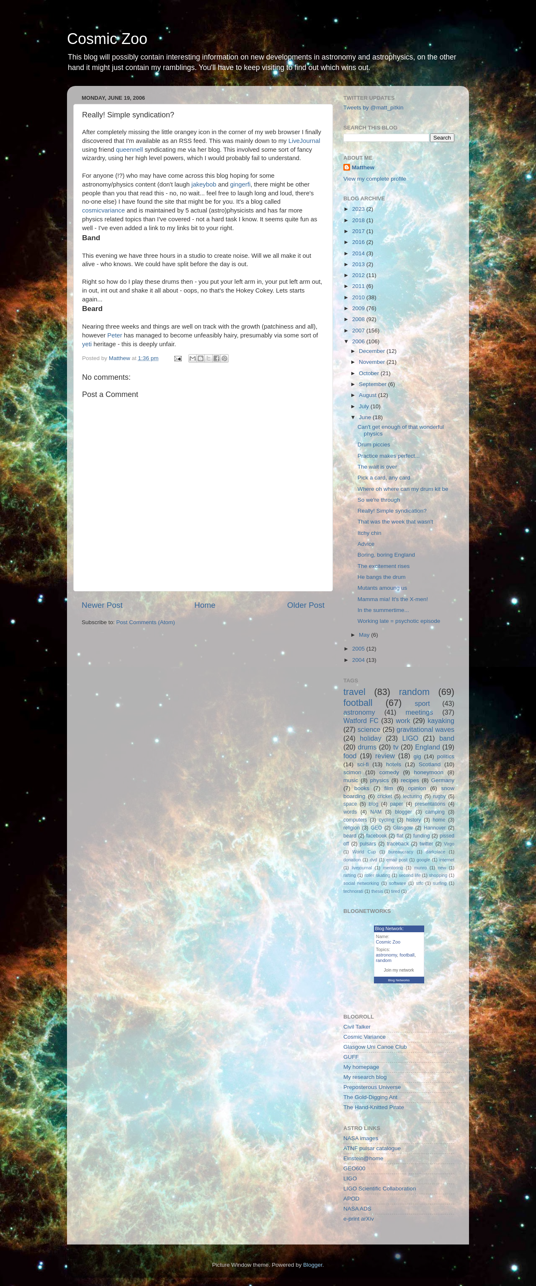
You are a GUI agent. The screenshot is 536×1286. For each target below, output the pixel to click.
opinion (417, 788)
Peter (114, 335)
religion (351, 828)
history (413, 820)
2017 (359, 231)
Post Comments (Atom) (145, 622)
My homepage (361, 1067)
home (439, 820)
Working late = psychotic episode (399, 621)
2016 (359, 242)
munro (420, 867)
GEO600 (354, 1168)
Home (204, 605)
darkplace (436, 851)
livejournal (362, 867)
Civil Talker (357, 1027)
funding (421, 836)
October (370, 373)
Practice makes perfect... (389, 456)
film (388, 788)
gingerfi (240, 184)
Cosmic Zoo (107, 38)
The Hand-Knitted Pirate (373, 1107)
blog (374, 804)
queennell (129, 149)
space (350, 804)
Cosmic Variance (364, 1037)
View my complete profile (374, 179)
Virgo (449, 843)
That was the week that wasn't (395, 522)
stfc (419, 883)
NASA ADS (357, 1209)
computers (355, 820)
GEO (376, 828)
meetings (419, 712)
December (373, 351)
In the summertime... (383, 610)
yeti (87, 344)
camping (435, 812)
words (350, 812)
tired (395, 891)
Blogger (312, 1265)
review (385, 756)
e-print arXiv (358, 1219)
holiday (370, 738)
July (365, 406)
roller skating (377, 875)
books (361, 788)
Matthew (363, 167)
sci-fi (363, 764)
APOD (351, 1198)
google (423, 859)
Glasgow (402, 828)
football (358, 702)
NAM (375, 812)
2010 (359, 297)
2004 (359, 660)
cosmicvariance (103, 210)
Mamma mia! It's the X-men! (393, 599)
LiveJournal (304, 140)
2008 (359, 319)
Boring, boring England (386, 555)
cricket (384, 796)
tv (396, 747)
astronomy (359, 712)
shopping (438, 875)
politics (445, 756)
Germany (442, 780)
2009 (359, 308)
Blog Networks (399, 980)
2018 (359, 220)
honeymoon (428, 772)
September (373, 384)
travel (354, 692)
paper (396, 804)
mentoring (393, 867)
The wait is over (377, 467)
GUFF (351, 1057)
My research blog (365, 1077)
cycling (386, 820)
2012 (359, 275)
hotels (393, 764)
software (397, 883)
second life (409, 875)
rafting (349, 875)
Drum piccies (374, 444)
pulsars (368, 844)
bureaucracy (400, 851)
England (427, 747)
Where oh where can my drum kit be (403, 489)
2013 (359, 264)
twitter (426, 844)
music (350, 780)
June (366, 417)
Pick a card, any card (384, 477)
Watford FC (361, 720)
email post (396, 859)
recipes (410, 780)
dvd (373, 859)
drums (367, 747)
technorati (353, 891)
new (442, 867)
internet (446, 859)
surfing (439, 883)
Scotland (430, 764)
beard (349, 836)
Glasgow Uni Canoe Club (375, 1047)
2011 (359, 286)
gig (417, 756)
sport (422, 703)
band (446, 738)
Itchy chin (369, 533)
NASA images (360, 1138)
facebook (376, 836)
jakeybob (203, 184)
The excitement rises (384, 566)
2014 (359, 253)
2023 (359, 209)
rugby (439, 796)
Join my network (399, 970)
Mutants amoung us (382, 588)
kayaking (441, 720)
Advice (366, 544)
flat (400, 836)
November (373, 362)
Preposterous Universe (372, 1087)
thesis (377, 891)
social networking (361, 883)
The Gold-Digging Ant (370, 1097)
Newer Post (102, 605)
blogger (403, 812)
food (350, 756)
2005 (359, 649)
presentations (430, 804)
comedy (389, 772)
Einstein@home (363, 1158)
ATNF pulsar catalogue (372, 1148)
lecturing (412, 796)
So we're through (379, 500)
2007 (359, 330)
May (365, 635)
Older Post (306, 605)
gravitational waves (425, 729)
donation (352, 859)
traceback (398, 844)
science (369, 729)
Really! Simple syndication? (392, 511)
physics (379, 780)
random (414, 692)
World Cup (364, 851)
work (403, 720)
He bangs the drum (382, 577)
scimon (352, 772)
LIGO (410, 738)
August (368, 395)
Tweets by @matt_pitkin (373, 107)
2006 (359, 341)
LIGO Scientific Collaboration (379, 1188)
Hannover (435, 828)
